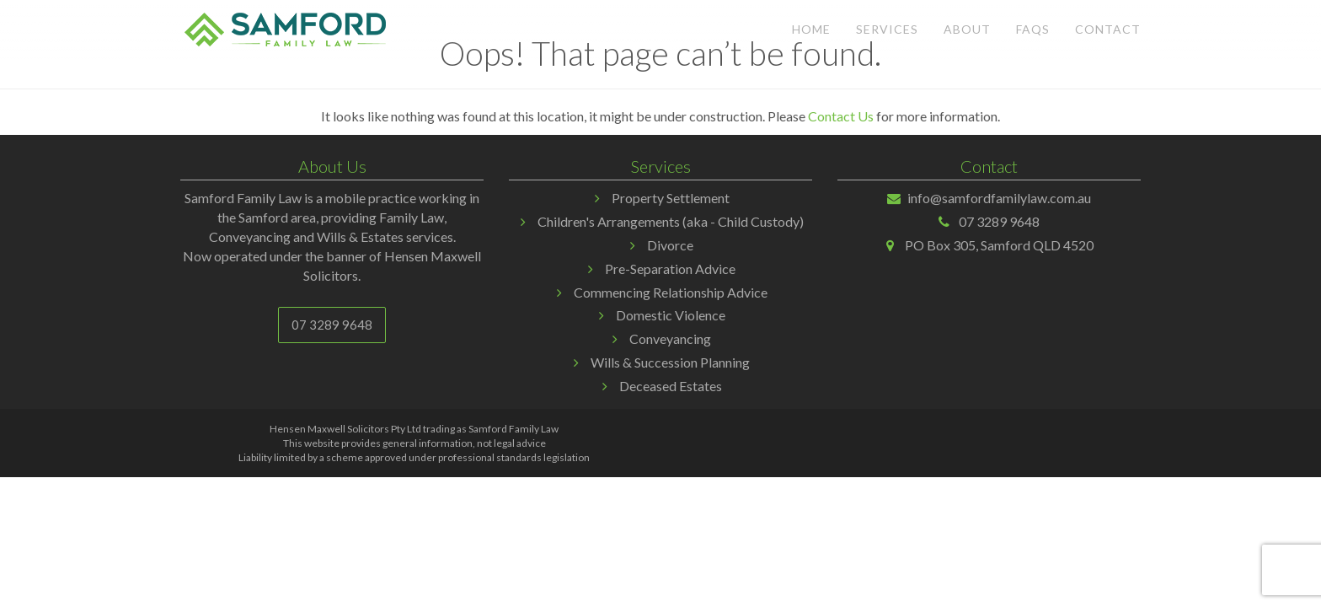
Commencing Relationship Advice (670, 292)
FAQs (1033, 29)
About (967, 29)
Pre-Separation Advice (670, 269)
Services (887, 29)
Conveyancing (670, 338)
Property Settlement (671, 198)
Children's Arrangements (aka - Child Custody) (670, 221)
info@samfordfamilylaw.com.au (999, 198)
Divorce (670, 245)
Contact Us (841, 116)
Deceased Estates (670, 386)
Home (811, 29)
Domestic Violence (670, 315)
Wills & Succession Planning (670, 362)
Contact (1108, 29)
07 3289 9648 (331, 324)
